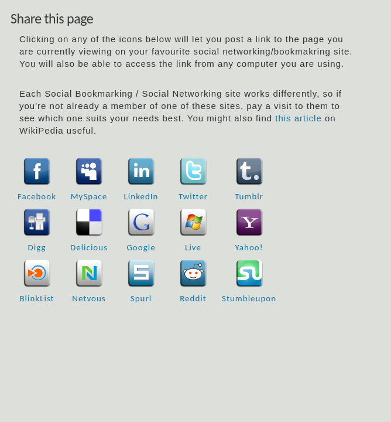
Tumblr (249, 196)
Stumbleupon (249, 298)
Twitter (193, 196)
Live (193, 247)
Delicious (89, 247)
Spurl (141, 298)
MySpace (89, 196)
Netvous (88, 298)
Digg (37, 247)
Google (140, 247)
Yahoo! (249, 247)
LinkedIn (141, 196)
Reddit (193, 298)
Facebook (37, 196)
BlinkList (36, 298)
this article (298, 118)
